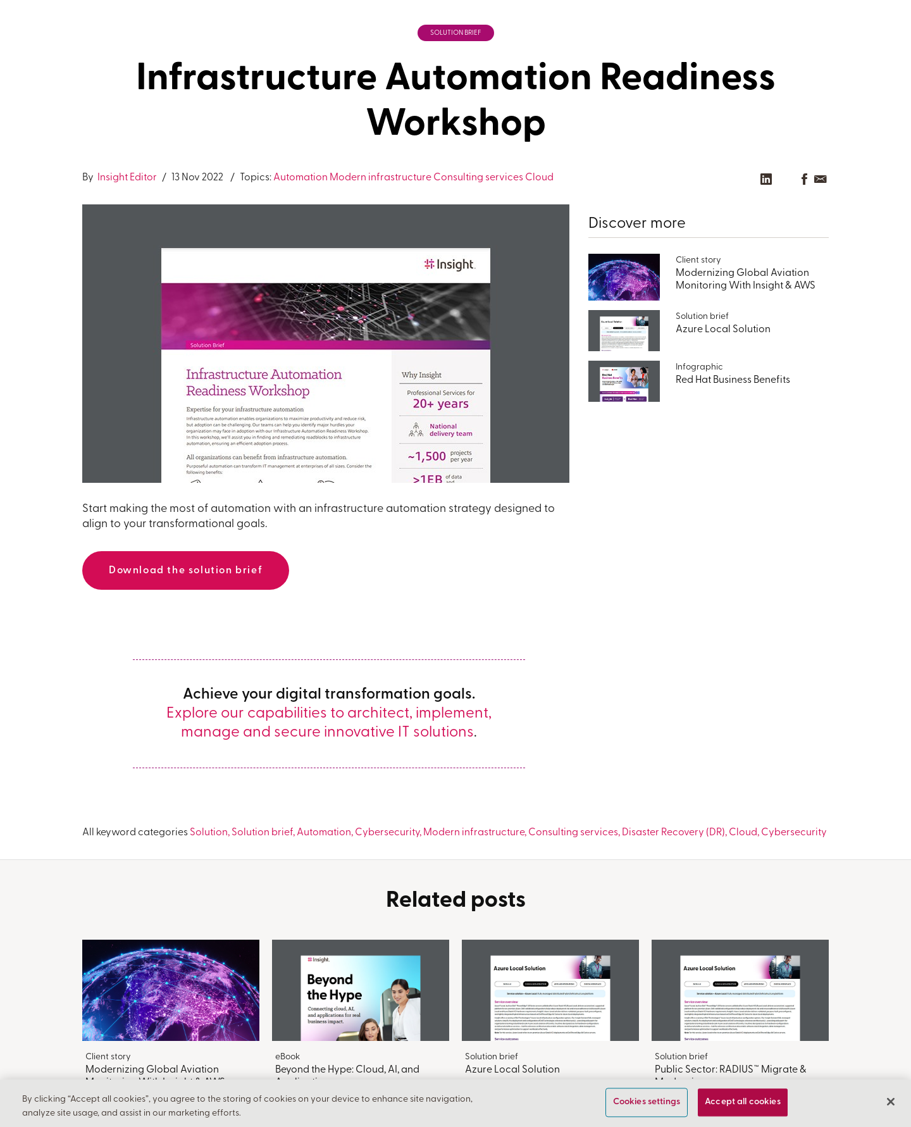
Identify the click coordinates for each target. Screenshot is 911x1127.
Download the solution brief (186, 571)
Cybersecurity (387, 833)
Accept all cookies (743, 1102)
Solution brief (455, 33)
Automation (300, 178)
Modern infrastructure (380, 178)
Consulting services (478, 178)
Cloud (539, 178)
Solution (209, 833)
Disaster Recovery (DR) (673, 833)
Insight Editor (126, 178)
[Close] (891, 1102)
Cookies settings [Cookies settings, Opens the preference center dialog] (646, 1102)
